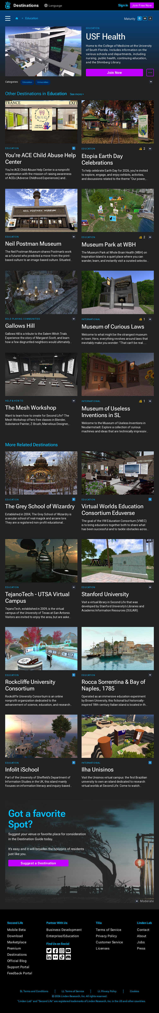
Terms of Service (108, 930)
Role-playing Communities (22, 319)
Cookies (134, 991)
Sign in (123, 5)
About (141, 936)
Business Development (64, 930)
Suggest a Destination (38, 863)
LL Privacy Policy (107, 991)
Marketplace (16, 942)
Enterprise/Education (62, 936)
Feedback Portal (19, 973)
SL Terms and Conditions (34, 991)
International (91, 319)
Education (31, 18)
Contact (143, 930)
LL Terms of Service (73, 991)
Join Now (114, 73)
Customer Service (109, 942)
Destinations (17, 955)
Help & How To (14, 401)
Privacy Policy (106, 936)
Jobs (141, 942)
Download (15, 936)
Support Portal (18, 967)
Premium (14, 948)
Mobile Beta (16, 930)
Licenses (103, 948)
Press (141, 948)
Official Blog (17, 961)
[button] (28, 5)
